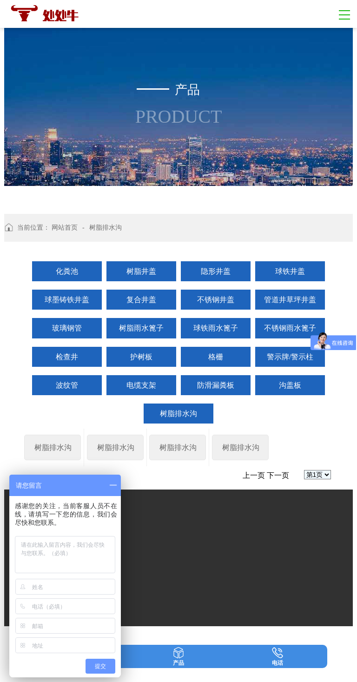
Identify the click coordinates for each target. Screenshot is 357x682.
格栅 (215, 357)
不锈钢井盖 (215, 300)
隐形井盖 (216, 271)
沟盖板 (290, 385)
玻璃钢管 (67, 328)
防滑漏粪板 (215, 385)
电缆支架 (141, 385)
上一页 (254, 531)
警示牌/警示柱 (290, 357)
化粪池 (67, 271)
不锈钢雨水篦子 (290, 328)
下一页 (278, 531)
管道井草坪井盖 (290, 300)
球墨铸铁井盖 (67, 300)
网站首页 (65, 227)
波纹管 (67, 385)
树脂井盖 (141, 271)
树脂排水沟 (178, 413)
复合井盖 (141, 300)
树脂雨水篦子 (141, 328)
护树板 (141, 357)
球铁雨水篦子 (215, 328)
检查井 (67, 357)
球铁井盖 (290, 271)
